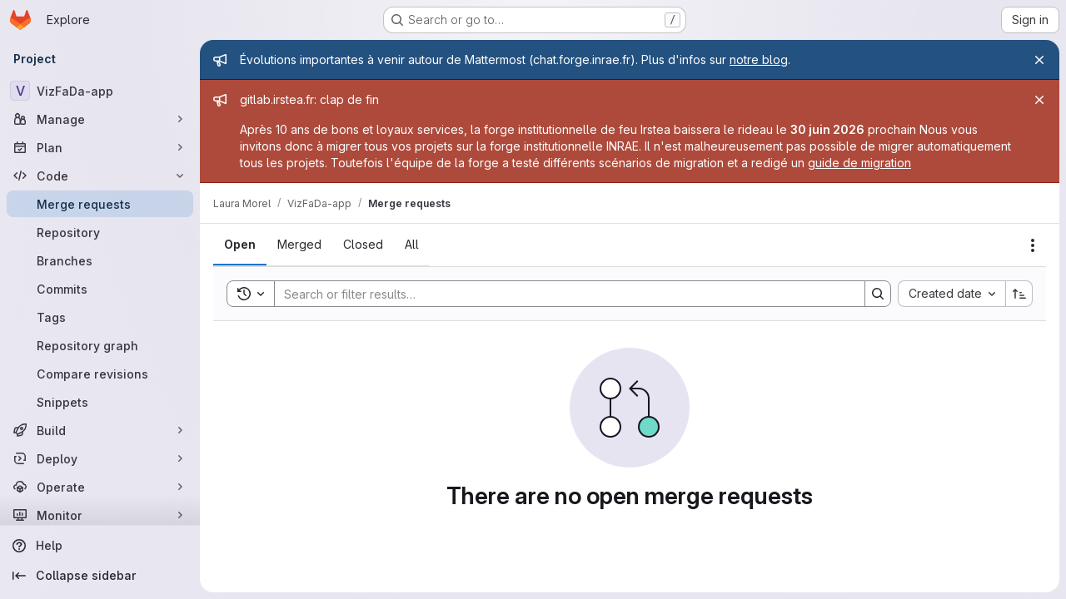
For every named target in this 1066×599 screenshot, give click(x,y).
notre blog (759, 59)
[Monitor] (100, 515)
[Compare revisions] (100, 373)
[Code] (100, 175)
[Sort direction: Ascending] (1019, 293)
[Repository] (100, 232)
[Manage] (100, 119)
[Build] (100, 430)
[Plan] (100, 147)
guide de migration (859, 163)
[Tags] (100, 317)
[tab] (239, 244)
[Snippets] (100, 402)
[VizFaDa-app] (100, 90)
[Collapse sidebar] (100, 575)
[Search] (561, 294)
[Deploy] (100, 458)
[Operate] (100, 486)
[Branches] (100, 260)
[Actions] (1032, 245)
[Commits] (100, 288)
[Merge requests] (100, 204)
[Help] (100, 545)
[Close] (1039, 60)
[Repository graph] (100, 345)
